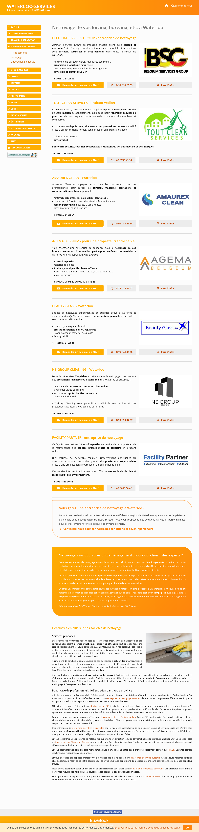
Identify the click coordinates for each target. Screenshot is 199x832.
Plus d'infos (167, 85)
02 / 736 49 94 (121, 160)
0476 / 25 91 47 (121, 288)
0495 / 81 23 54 (121, 223)
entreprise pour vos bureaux (145, 757)
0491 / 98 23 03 (121, 85)
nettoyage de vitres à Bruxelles (88, 727)
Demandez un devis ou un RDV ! (78, 85)
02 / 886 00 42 (121, 488)
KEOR (172, 749)
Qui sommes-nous (181, 5)
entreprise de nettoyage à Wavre (123, 698)
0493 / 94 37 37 (121, 420)
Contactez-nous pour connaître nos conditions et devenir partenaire (108, 529)
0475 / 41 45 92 (121, 352)
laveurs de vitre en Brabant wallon (118, 716)
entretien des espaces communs (147, 768)
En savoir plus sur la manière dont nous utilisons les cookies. (148, 827)
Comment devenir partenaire (107, 812)
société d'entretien (152, 776)
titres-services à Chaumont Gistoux (72, 741)
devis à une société (99, 706)
